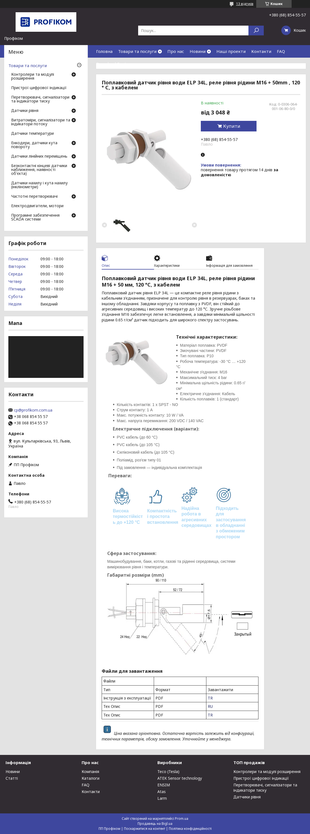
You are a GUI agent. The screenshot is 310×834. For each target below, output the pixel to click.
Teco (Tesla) (168, 771)
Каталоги (90, 778)
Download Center (113, 64)
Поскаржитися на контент (144, 828)
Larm (162, 798)
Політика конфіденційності (190, 828)
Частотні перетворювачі (34, 196)
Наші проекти (231, 51)
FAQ (281, 51)
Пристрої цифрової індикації (39, 88)
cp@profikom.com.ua (33, 410)
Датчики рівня (24, 111)
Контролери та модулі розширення (32, 76)
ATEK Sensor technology (179, 778)
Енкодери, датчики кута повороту (34, 145)
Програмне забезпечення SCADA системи (35, 217)
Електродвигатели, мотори (37, 206)
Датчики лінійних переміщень (39, 156)
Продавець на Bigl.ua (155, 823)
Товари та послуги (137, 51)
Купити (231, 126)
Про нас (175, 51)
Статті (12, 778)
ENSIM (163, 784)
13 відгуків (244, 3)
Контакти (261, 51)
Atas (161, 791)
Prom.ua (181, 818)
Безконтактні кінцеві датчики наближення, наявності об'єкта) (39, 170)
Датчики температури (32, 133)
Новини (198, 51)
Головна (104, 51)
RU (210, 706)
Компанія (90, 771)
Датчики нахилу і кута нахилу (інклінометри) (39, 185)
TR (210, 698)
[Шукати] (256, 30)
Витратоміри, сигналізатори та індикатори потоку (40, 122)
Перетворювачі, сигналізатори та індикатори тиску (40, 99)
